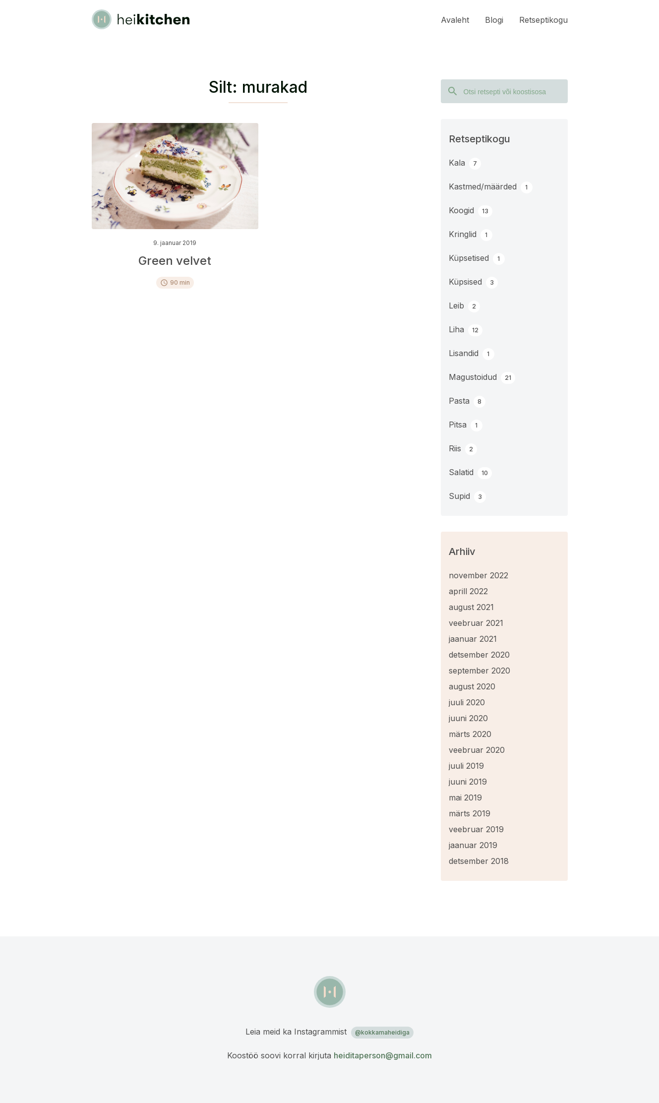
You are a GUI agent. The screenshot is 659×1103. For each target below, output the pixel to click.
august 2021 (471, 607)
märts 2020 (470, 734)
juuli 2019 (466, 766)
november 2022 (478, 575)
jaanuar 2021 (473, 639)
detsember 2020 (479, 655)
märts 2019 (469, 813)
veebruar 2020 (477, 750)
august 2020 (472, 686)
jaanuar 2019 (473, 845)
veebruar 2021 (476, 623)
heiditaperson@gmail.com (383, 1055)
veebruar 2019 (476, 829)
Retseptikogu (543, 20)
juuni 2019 (468, 782)
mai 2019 (465, 797)
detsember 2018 (479, 861)
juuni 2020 (468, 718)
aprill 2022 (468, 591)
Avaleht (455, 20)
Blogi (494, 20)
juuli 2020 (467, 702)
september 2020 (479, 670)
